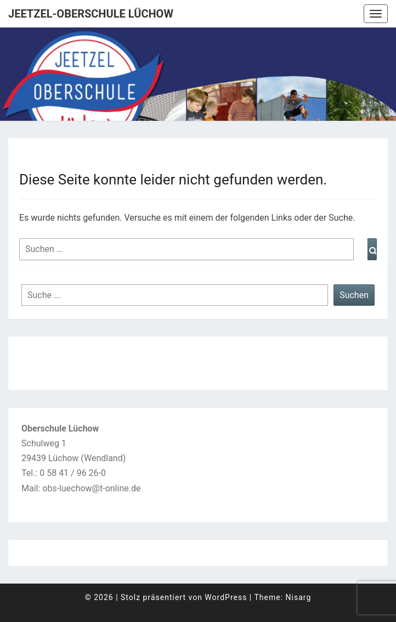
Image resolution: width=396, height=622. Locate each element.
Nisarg (299, 597)
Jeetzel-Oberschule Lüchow (90, 13)
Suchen (354, 295)
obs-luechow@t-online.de (91, 488)
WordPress (226, 597)
